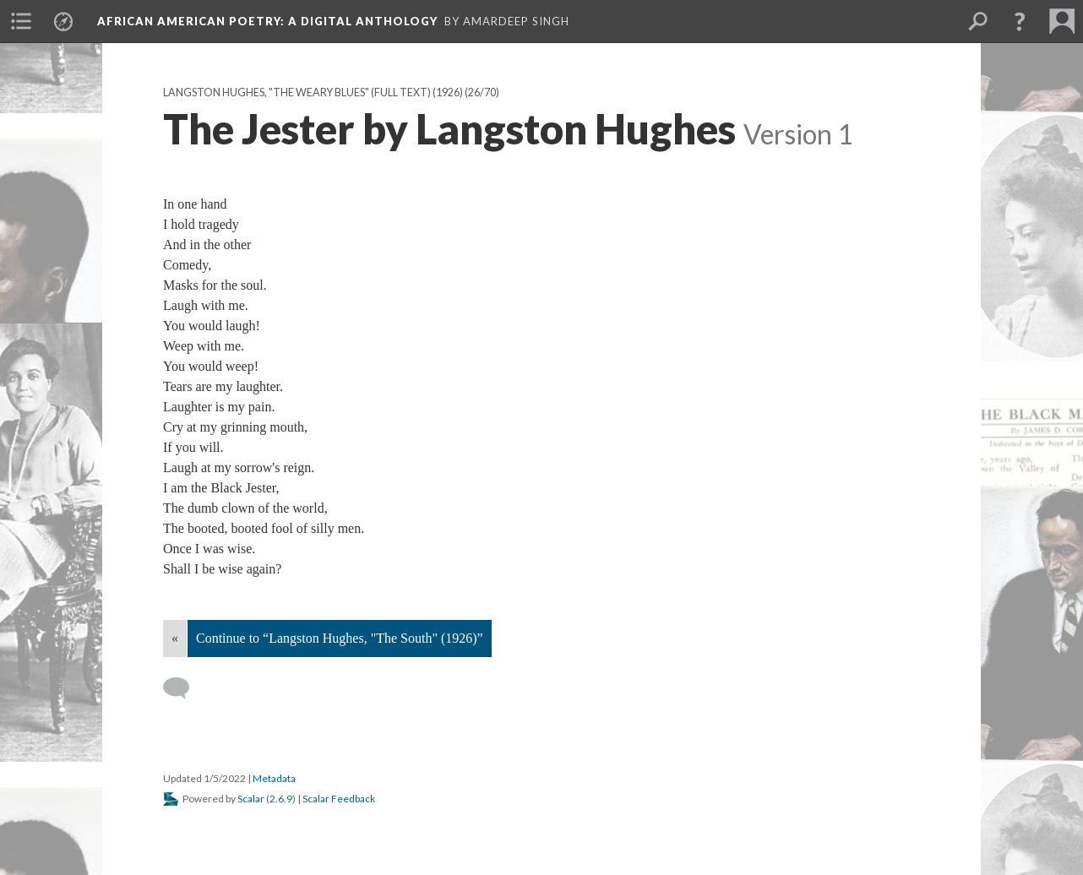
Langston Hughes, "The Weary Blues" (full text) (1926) (313, 92)
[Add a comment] (183, 688)
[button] (1020, 21)
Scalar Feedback (338, 798)
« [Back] (174, 638)
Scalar (250, 798)
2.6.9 (280, 798)
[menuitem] (21, 21)
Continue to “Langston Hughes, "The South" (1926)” (339, 638)
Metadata (274, 778)
